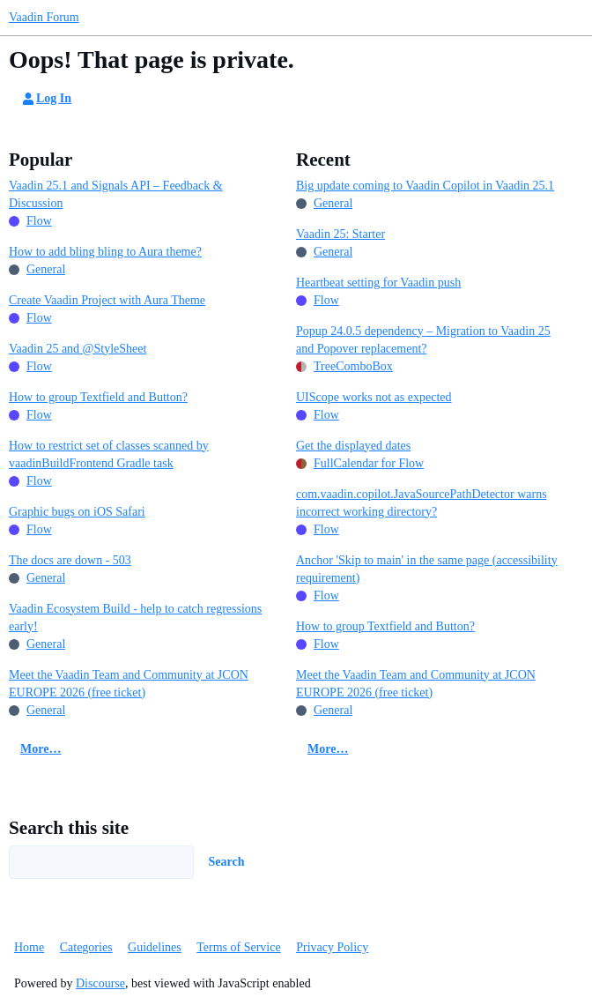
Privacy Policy (332, 947)
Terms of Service (238, 947)
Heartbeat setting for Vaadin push (378, 282)
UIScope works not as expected (374, 397)
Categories (86, 947)
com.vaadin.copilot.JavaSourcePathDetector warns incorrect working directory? (421, 503)
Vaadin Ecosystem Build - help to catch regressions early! (135, 617)
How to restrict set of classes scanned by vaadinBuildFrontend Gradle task (109, 454)
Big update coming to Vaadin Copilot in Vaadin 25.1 (425, 185)
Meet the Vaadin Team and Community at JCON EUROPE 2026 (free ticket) (128, 683)
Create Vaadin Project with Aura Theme (107, 300)
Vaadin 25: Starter (340, 234)
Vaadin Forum (44, 17)
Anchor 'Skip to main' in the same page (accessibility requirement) (427, 569)
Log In (45, 99)
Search (227, 861)
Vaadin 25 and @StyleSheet (77, 348)
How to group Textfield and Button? (98, 397)
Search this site (69, 828)
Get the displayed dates (353, 445)
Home (29, 947)
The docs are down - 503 (70, 560)
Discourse (100, 983)
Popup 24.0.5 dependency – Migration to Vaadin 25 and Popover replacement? (423, 339)
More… (40, 749)
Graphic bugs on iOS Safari (77, 511)
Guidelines (154, 947)
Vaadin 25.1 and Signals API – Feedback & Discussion (116, 194)
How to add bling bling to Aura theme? (105, 251)
